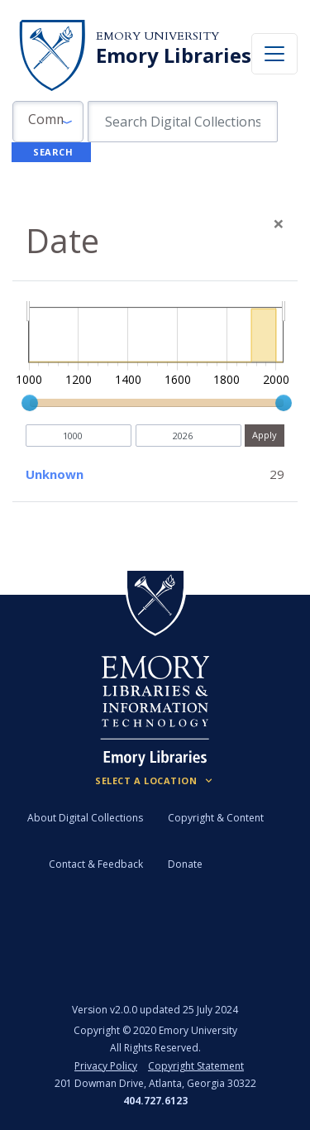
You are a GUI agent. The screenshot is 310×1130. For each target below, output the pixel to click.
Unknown (54, 474)
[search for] (183, 121)
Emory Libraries (173, 55)
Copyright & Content (216, 818)
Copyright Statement (196, 1066)
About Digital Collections (85, 818)
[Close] (279, 223)
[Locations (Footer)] (155, 780)
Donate (185, 864)
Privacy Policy (105, 1066)
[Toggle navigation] (274, 53)
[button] (47, 121)
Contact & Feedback (96, 864)
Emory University (157, 36)
